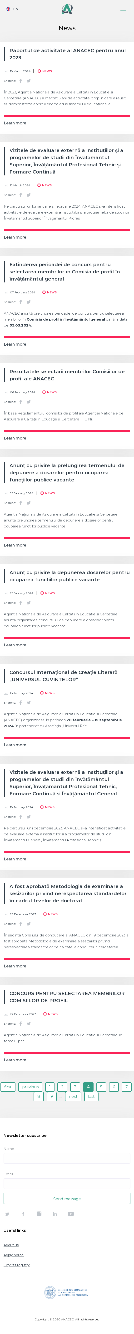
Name (9, 1149)
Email (8, 1174)
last (91, 1096)
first (8, 1087)
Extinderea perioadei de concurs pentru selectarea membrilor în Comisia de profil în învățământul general (65, 272)
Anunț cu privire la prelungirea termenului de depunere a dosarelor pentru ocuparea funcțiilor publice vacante (67, 473)
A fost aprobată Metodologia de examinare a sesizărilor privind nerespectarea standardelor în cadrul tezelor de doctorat (68, 894)
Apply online (14, 1255)
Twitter (28, 80)
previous (30, 1087)
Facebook (20, 80)
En (15, 9)
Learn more (15, 123)
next (73, 1096)
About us (11, 1245)
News (47, 71)
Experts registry (17, 1265)
